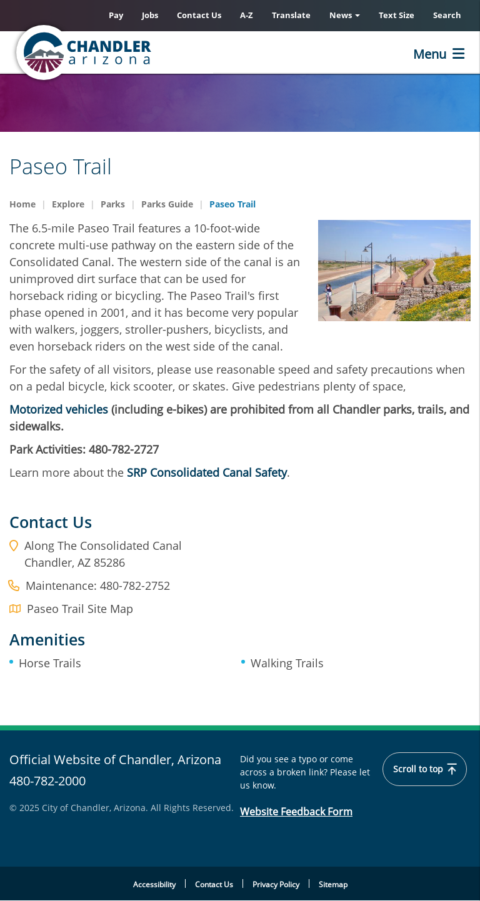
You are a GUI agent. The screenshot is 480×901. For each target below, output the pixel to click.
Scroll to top (424, 769)
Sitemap (333, 884)
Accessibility (154, 884)
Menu (429, 54)
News (344, 15)
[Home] (134, 52)
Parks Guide (167, 204)
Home (22, 204)
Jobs (150, 15)
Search (447, 15)
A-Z (246, 15)
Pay (116, 15)
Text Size (396, 15)
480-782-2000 (47, 780)
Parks (113, 204)
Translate (291, 15)
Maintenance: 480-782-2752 (98, 585)
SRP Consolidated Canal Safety (207, 472)
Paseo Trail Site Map (80, 608)
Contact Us (199, 15)
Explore (68, 204)
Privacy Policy (275, 884)
